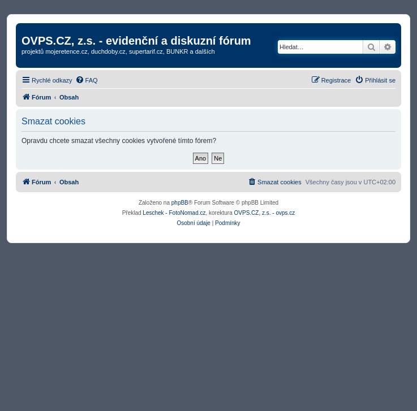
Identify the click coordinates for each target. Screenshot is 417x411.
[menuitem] (86, 80)
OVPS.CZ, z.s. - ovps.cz (264, 213)
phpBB (179, 203)
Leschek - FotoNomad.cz (174, 213)
